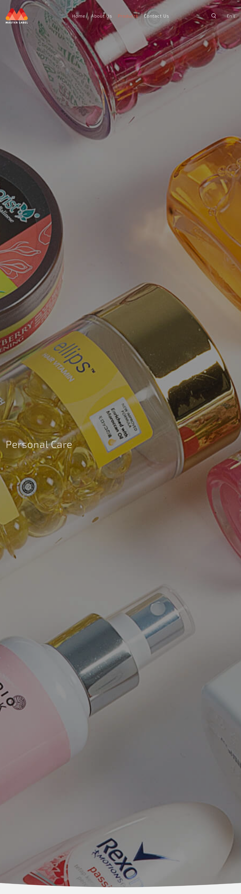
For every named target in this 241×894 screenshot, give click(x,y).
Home (78, 15)
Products (128, 15)
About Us (101, 15)
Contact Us (156, 15)
